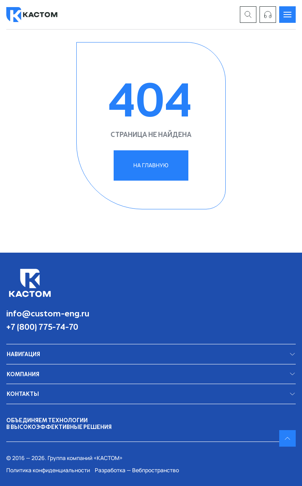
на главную (150, 165)
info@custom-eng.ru (47, 313)
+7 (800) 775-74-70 (42, 326)
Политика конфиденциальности (48, 470)
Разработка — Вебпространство (137, 470)
